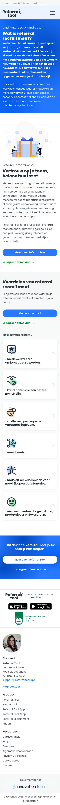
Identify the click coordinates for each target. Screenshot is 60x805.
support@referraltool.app (19, 680)
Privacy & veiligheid (15, 756)
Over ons (8, 746)
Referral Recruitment (16, 719)
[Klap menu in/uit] (52, 13)
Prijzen (7, 723)
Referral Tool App (14, 709)
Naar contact (13, 686)
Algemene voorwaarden (18, 751)
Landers (7, 765)
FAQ (5, 741)
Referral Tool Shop (14, 714)
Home (6, 3)
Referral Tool (11, 700)
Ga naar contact (30, 313)
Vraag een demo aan (18, 262)
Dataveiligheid (11, 737)
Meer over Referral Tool (30, 252)
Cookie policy (11, 760)
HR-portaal (10, 704)
